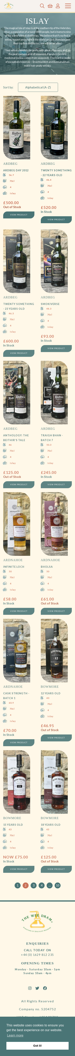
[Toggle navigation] (68, 6)
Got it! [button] (37, 1045)
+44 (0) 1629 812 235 (37, 954)
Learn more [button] (15, 1035)
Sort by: (8, 87)
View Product (18, 215)
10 (57, 885)
